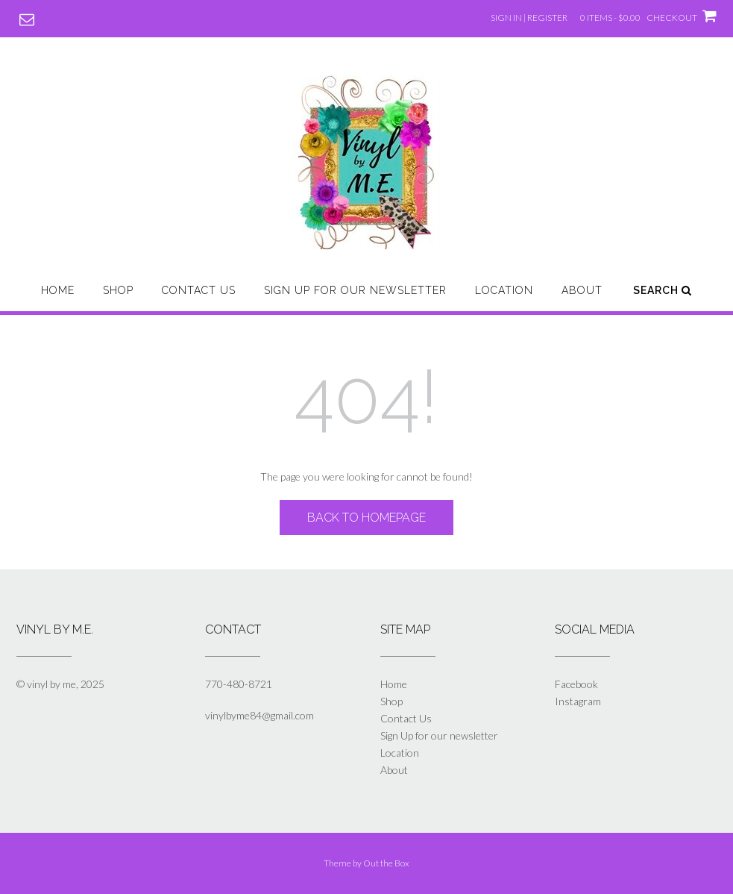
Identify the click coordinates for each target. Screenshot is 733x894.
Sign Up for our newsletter (355, 290)
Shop (118, 290)
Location (504, 290)
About (582, 290)
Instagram (578, 701)
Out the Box (386, 863)
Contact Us (199, 290)
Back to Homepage (366, 517)
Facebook (576, 684)
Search (662, 290)
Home (58, 290)
